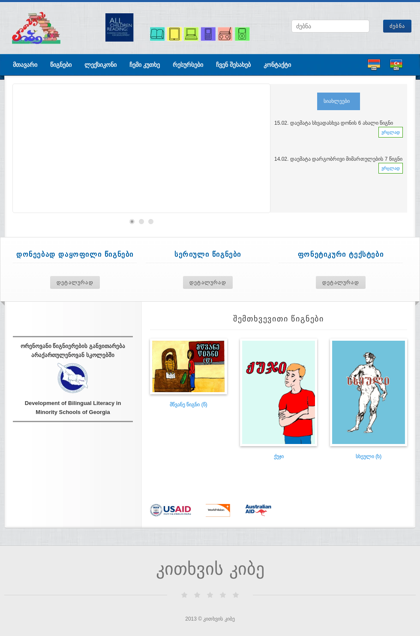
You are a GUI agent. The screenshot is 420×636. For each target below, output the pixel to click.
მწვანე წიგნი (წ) (188, 405)
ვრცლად (390, 132)
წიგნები (61, 64)
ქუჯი (279, 456)
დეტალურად (75, 282)
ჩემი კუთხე (144, 64)
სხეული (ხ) (368, 456)
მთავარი (25, 64)
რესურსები (188, 64)
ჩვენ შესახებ (233, 64)
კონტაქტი (277, 64)
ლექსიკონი (100, 64)
